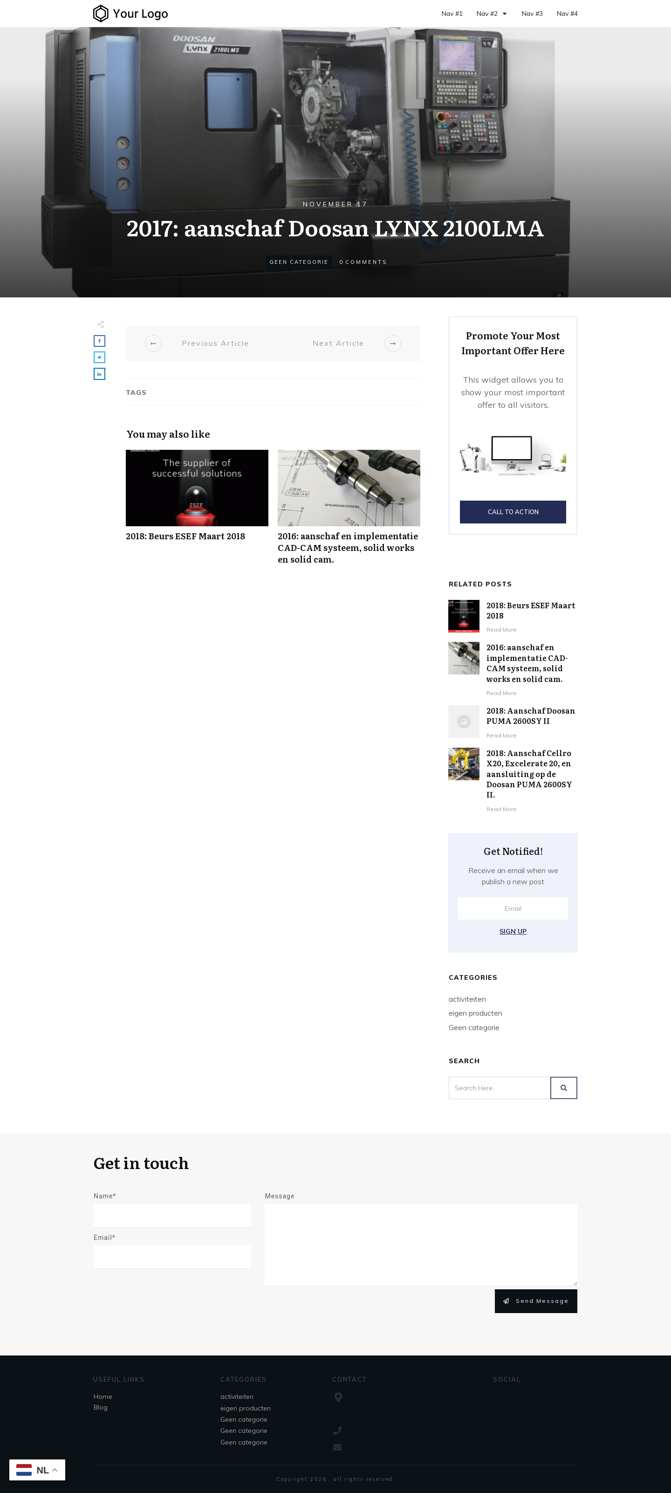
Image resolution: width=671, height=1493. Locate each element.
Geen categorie (299, 262)
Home (103, 1396)
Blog (101, 1407)
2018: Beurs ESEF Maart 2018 (197, 512)
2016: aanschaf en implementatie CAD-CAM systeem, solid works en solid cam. (349, 512)
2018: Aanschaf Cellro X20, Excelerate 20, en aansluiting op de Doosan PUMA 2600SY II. (529, 773)
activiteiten (467, 999)
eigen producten (475, 1013)
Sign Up (513, 931)
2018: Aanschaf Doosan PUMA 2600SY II (530, 715)
